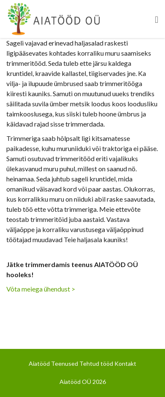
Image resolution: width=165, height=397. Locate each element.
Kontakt (125, 363)
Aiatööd (39, 363)
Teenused (64, 363)
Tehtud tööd (96, 363)
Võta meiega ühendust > (40, 289)
